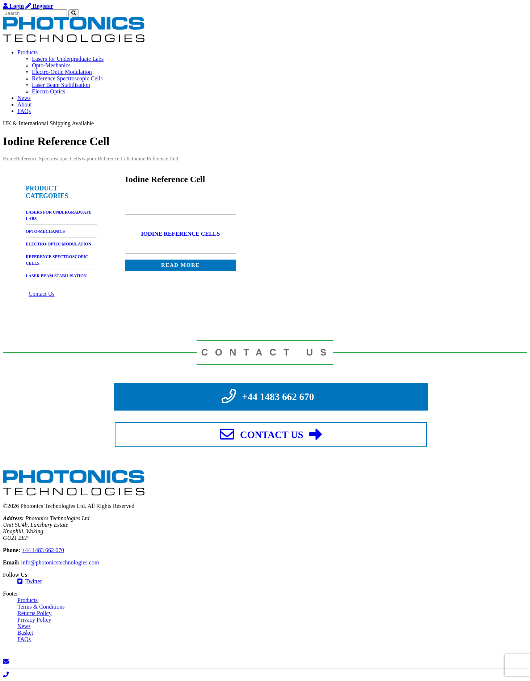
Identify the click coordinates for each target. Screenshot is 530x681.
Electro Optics (48, 91)
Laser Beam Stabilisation (61, 85)
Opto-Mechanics (51, 65)
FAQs (24, 111)
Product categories (47, 192)
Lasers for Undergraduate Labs (68, 59)
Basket (25, 633)
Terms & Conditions (40, 607)
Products (27, 52)
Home (9, 158)
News (23, 98)
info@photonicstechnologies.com (60, 562)
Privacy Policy (34, 620)
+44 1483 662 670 (43, 550)
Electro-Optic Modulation (62, 72)
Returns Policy (34, 613)
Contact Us (42, 294)
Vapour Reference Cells (106, 158)
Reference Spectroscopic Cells (67, 78)
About (24, 104)
